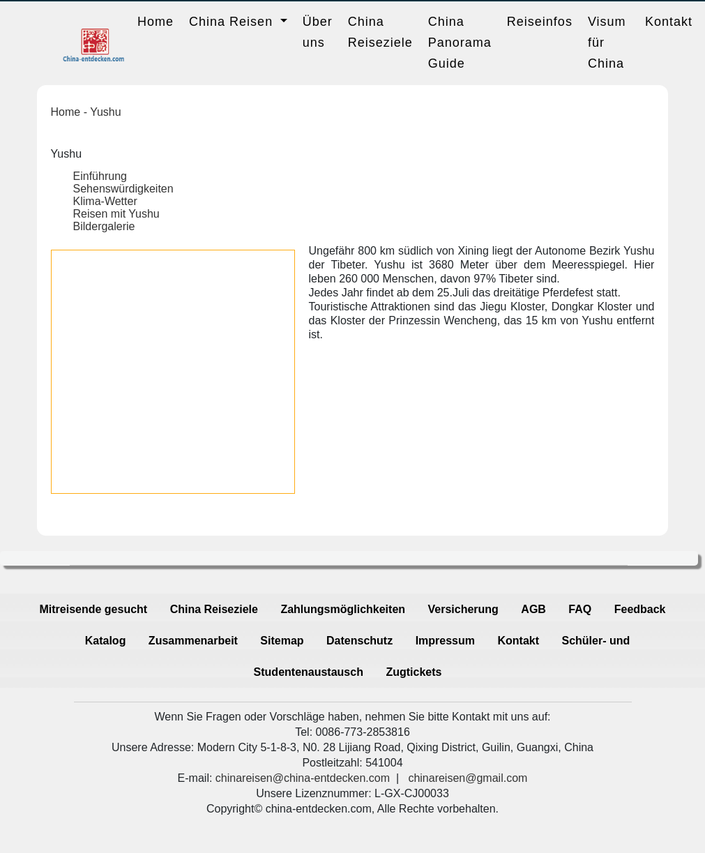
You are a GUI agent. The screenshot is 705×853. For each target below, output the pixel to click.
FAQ (579, 609)
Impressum (445, 641)
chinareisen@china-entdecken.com (302, 778)
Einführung (100, 176)
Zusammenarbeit (193, 641)
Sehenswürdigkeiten (123, 189)
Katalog (105, 641)
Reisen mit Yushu (116, 214)
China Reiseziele (380, 32)
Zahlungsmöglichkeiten (342, 609)
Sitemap (281, 641)
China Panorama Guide (460, 42)
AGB (533, 609)
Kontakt (668, 22)
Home (155, 22)
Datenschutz (359, 641)
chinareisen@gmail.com (467, 778)
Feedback (640, 609)
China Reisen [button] (233, 22)
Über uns (318, 32)
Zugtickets (413, 672)
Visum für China (607, 42)
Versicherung (463, 609)
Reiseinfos (540, 22)
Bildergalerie (104, 226)
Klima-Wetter (105, 201)
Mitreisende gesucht (93, 609)
